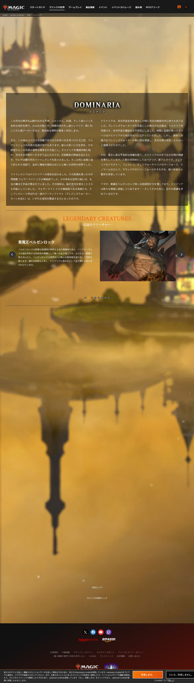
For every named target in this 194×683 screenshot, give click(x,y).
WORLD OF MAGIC (17, 15)
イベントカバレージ (121, 7)
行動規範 (66, 652)
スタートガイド (37, 7)
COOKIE (92, 656)
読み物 (138, 7)
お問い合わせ (134, 656)
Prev (12, 254)
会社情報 (121, 656)
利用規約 (54, 652)
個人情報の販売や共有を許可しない (69, 656)
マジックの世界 (57, 7)
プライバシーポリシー (83, 652)
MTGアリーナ (153, 7)
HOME (5, 15)
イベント (103, 7)
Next (181, 254)
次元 (28, 15)
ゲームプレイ (75, 7)
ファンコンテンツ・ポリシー (131, 652)
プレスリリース (106, 656)
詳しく (171, 680)
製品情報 (90, 7)
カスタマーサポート (105, 652)
